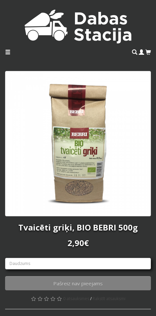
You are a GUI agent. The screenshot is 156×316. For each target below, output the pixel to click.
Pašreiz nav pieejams (78, 283)
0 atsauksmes (76, 298)
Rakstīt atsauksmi (109, 298)
